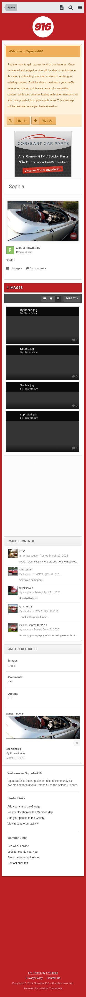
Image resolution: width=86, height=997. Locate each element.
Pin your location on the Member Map (30, 812)
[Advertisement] (43, 498)
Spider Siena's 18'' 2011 (33, 625)
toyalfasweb (26, 588)
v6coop (27, 629)
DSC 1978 (25, 569)
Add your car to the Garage (24, 806)
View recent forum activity (23, 823)
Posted (54, 555)
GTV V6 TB (26, 606)
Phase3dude (30, 555)
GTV (22, 551)
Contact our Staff (18, 863)
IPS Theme (35, 973)
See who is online (18, 846)
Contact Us (53, 978)
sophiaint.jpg (13, 748)
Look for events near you (23, 851)
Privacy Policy (34, 978)
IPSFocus (52, 973)
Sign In (21, 120)
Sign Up (47, 120)
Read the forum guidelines (23, 857)
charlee (27, 611)
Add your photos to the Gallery (26, 818)
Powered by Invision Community (42, 988)
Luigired (27, 574)
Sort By (72, 298)
